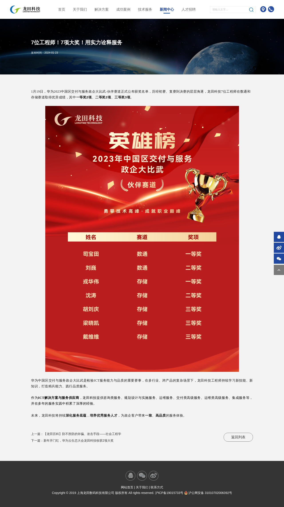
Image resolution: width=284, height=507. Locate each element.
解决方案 (102, 9)
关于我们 (80, 9)
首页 (61, 9)
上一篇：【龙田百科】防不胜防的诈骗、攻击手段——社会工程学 (76, 434)
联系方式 (157, 487)
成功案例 (123, 9)
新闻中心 (167, 9)
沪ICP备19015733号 (169, 493)
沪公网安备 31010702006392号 (208, 493)
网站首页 (127, 487)
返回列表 (238, 437)
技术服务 (145, 9)
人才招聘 (188, 9)
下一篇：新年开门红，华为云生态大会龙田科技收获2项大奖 (72, 440)
